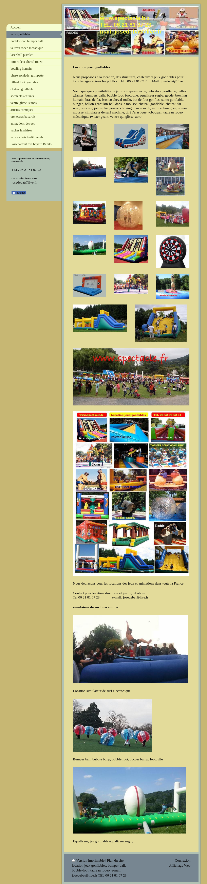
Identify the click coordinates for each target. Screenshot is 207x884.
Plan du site (115, 860)
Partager (18, 192)
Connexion (182, 860)
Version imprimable (89, 860)
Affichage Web (179, 865)
